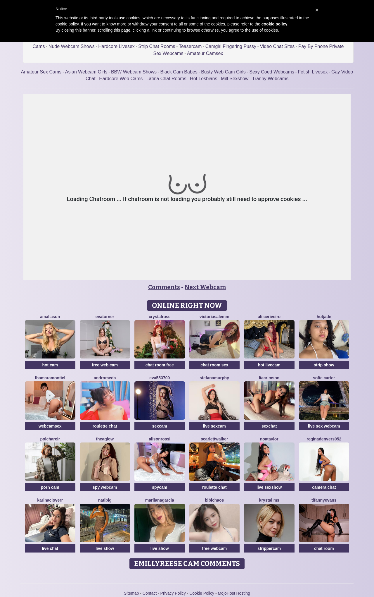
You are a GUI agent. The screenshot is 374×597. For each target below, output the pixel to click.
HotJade (324, 316)
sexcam (159, 426)
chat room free (160, 365)
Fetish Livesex (313, 71)
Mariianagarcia (159, 500)
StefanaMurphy (214, 377)
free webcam (214, 548)
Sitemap (131, 593)
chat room (324, 548)
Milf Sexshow (234, 78)
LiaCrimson (269, 377)
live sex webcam (324, 426)
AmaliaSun (50, 316)
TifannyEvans (324, 500)
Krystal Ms (269, 500)
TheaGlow (105, 439)
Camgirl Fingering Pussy (230, 46)
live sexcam (214, 426)
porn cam (50, 487)
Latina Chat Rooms (166, 78)
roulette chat (105, 426)
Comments (164, 287)
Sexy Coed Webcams (271, 71)
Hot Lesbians (203, 78)
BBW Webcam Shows (134, 71)
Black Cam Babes (179, 71)
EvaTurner (105, 316)
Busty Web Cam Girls (223, 71)
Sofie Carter (324, 377)
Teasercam (190, 46)
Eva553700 (159, 377)
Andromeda (105, 377)
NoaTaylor (269, 439)
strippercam (269, 548)
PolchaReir (50, 439)
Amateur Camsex (205, 53)
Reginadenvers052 (324, 439)
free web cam (105, 365)
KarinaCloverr (50, 500)
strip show (324, 365)
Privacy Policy (173, 593)
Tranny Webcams (270, 78)
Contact (150, 593)
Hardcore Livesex (116, 46)
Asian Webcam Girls (86, 71)
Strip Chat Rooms (156, 46)
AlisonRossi (159, 439)
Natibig (105, 500)
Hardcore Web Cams (121, 78)
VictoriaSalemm (214, 316)
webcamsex (50, 426)
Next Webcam (205, 287)
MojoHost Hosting (234, 593)
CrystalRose (160, 316)
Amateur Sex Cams (41, 71)
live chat (50, 548)
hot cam (50, 365)
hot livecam (269, 365)
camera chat (324, 487)
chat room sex (214, 365)
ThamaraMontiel (50, 377)
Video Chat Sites (277, 46)
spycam (159, 487)
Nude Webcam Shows (72, 46)
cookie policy (275, 24)
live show (105, 548)
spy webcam (105, 487)
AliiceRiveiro (269, 316)
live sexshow (269, 487)
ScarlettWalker (214, 439)
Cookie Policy (201, 593)
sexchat (269, 426)
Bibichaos (214, 500)
